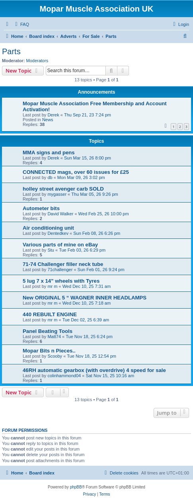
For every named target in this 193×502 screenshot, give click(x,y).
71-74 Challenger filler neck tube (63, 264)
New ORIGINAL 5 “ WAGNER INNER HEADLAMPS (84, 298)
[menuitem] (21, 24)
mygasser (56, 194)
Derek (53, 114)
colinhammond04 (64, 375)
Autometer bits (41, 208)
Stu (50, 250)
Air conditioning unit (48, 228)
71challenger (59, 269)
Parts (11, 51)
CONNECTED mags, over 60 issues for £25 (76, 172)
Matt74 (54, 336)
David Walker (60, 213)
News (47, 119)
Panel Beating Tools (47, 331)
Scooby (54, 356)
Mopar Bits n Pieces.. (49, 351)
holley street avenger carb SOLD (63, 189)
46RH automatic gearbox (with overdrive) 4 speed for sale (94, 370)
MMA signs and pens (49, 153)
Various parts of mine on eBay (60, 245)
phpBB (76, 487)
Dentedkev (57, 233)
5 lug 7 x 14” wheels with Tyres (61, 281)
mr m (52, 286)
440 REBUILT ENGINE (50, 314)
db (49, 177)
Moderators (37, 60)
